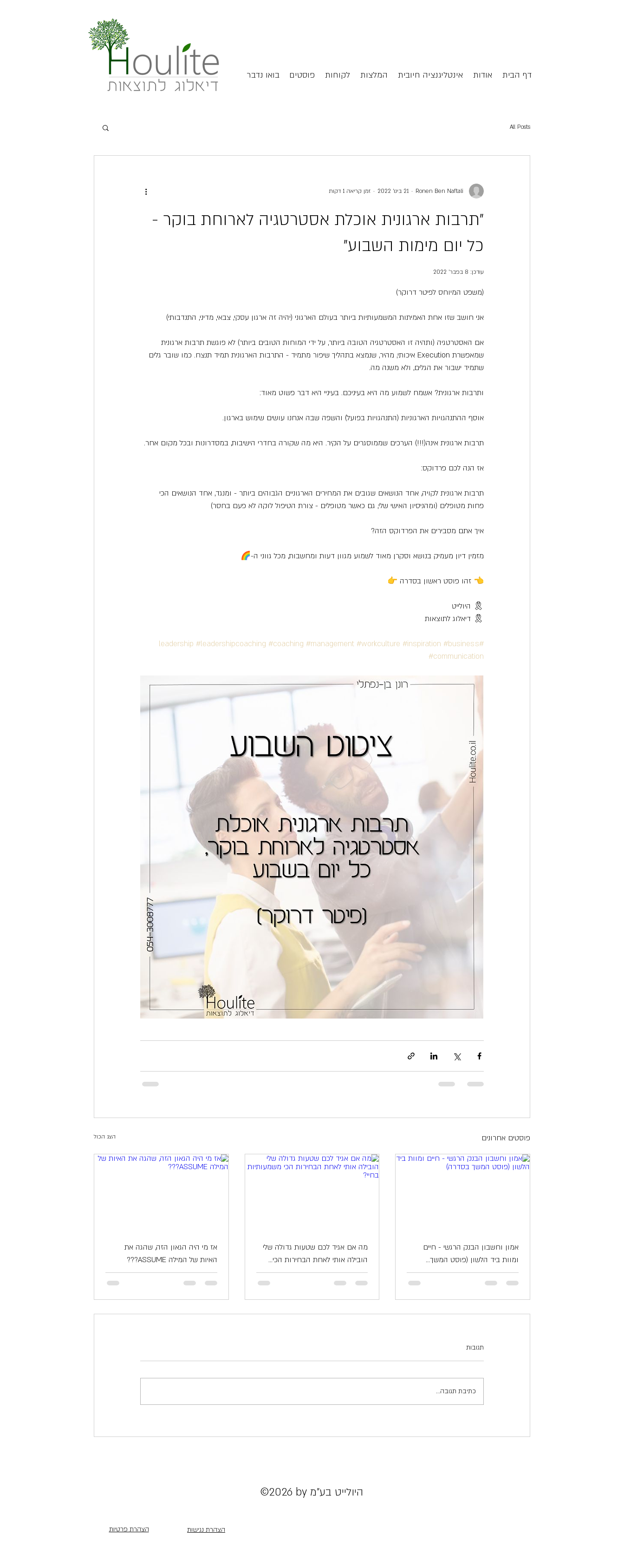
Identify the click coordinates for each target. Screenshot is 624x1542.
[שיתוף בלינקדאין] (433, 1056)
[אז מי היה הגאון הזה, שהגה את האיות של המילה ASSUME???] (161, 1192)
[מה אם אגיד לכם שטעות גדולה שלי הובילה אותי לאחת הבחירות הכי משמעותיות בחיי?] (312, 1192)
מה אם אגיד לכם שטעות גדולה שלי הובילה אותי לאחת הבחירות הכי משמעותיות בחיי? (315, 1254)
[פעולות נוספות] (145, 191)
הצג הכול (105, 1136)
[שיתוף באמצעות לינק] (411, 1056)
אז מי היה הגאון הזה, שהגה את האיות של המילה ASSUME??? (170, 1253)
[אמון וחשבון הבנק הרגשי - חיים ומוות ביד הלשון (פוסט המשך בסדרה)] (463, 1192)
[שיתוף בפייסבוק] (479, 1056)
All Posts (520, 127)
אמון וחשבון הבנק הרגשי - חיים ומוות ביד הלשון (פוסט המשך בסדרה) (471, 1254)
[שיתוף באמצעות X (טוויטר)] (456, 1056)
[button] (105, 127)
